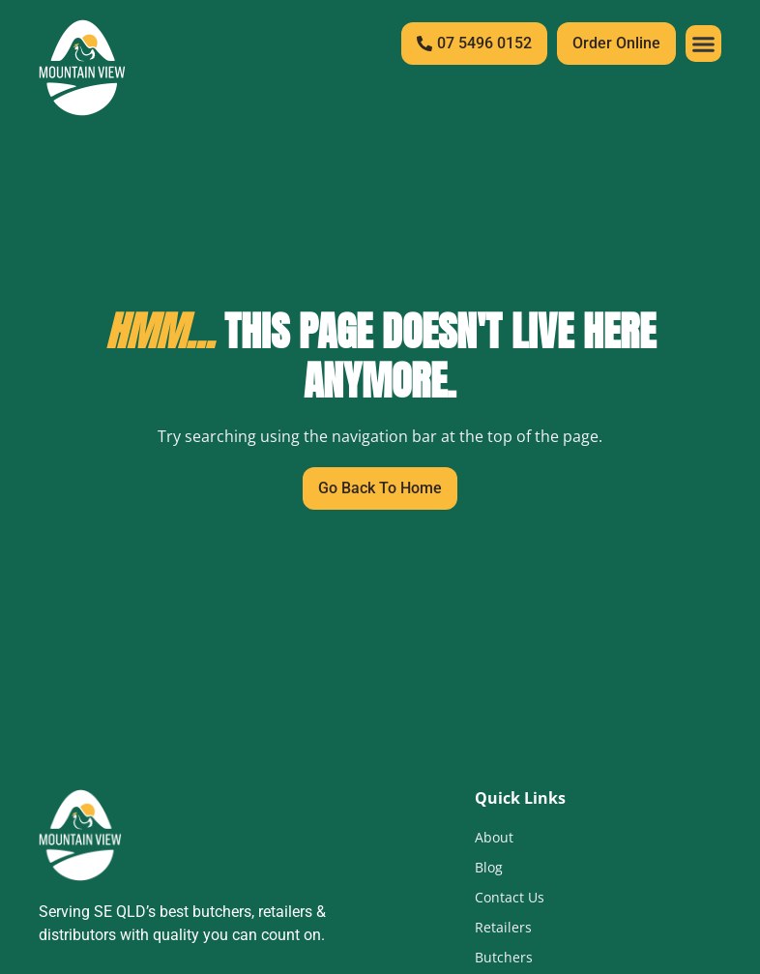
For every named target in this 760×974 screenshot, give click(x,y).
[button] (704, 43)
